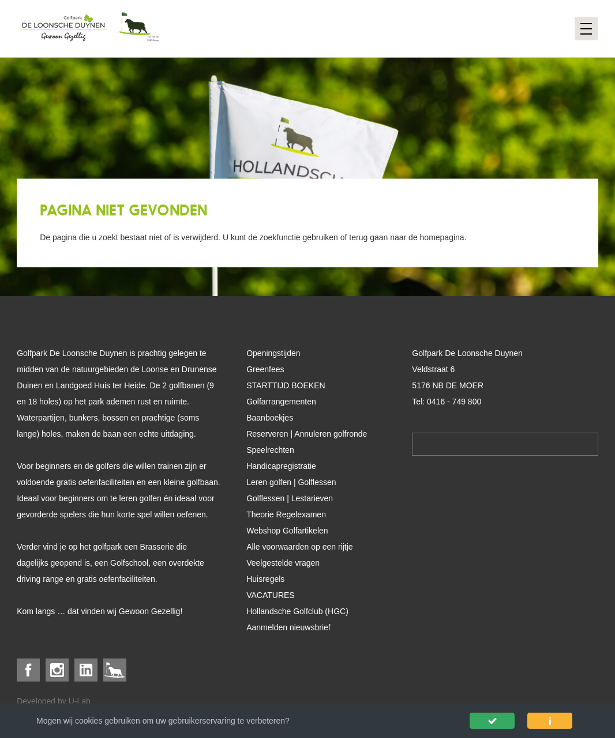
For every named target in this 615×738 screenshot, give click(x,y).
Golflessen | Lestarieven (289, 498)
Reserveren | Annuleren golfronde (306, 433)
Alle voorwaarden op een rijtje (299, 546)
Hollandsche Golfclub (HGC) (297, 611)
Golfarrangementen (281, 401)
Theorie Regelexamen (286, 514)
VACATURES (270, 595)
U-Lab (80, 701)
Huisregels (265, 579)
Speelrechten (270, 450)
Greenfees (265, 369)
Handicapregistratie (281, 466)
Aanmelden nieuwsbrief (288, 627)
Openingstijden (273, 353)
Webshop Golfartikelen (287, 530)
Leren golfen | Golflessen (291, 482)
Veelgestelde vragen (283, 562)
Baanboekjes (269, 417)
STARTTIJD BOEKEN (285, 385)
